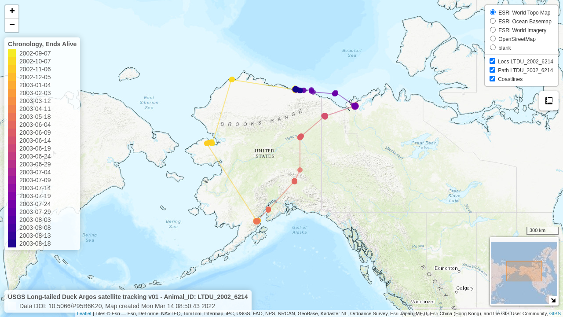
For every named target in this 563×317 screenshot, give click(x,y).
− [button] (12, 25)
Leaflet (84, 313)
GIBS (555, 313)
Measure (549, 101)
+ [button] (12, 11)
